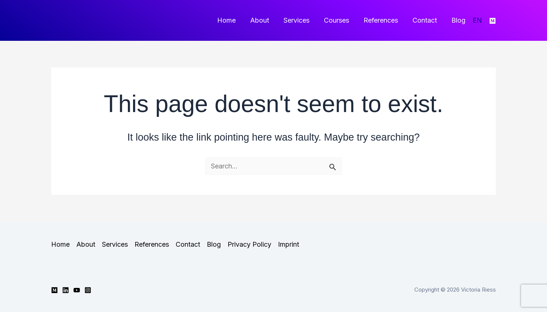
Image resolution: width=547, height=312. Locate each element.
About (265, 20)
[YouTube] (76, 290)
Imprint (288, 244)
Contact (426, 20)
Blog (459, 20)
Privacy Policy (249, 244)
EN (477, 20)
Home (233, 20)
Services (301, 20)
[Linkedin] (65, 290)
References (383, 20)
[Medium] (492, 20)
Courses (340, 20)
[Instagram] (87, 290)
